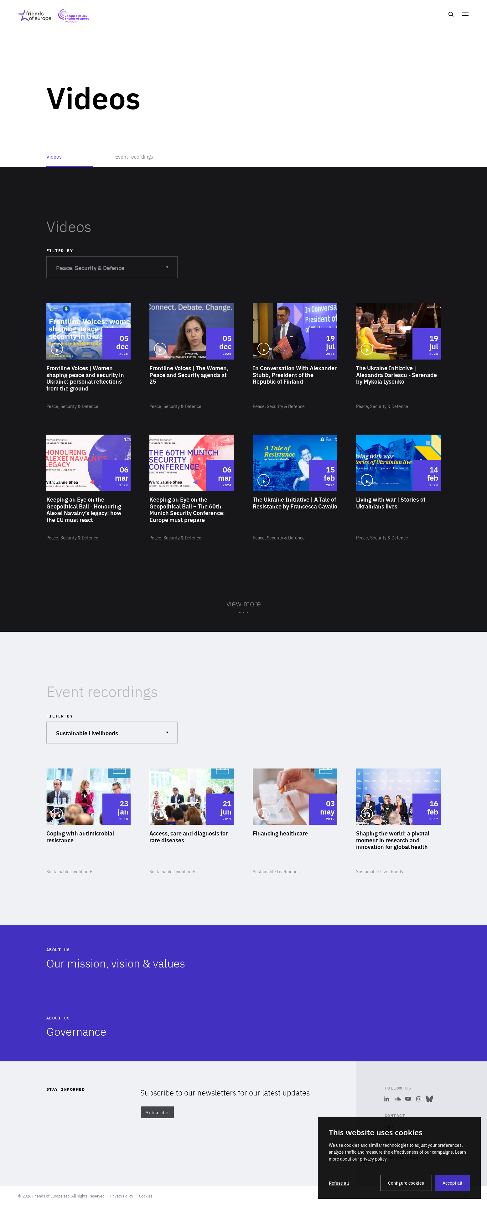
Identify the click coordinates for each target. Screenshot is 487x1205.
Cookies (146, 1195)
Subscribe (157, 1112)
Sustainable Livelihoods (112, 729)
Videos (54, 156)
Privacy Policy (121, 1195)
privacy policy (373, 1159)
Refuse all (339, 1183)
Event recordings (134, 156)
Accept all (452, 1183)
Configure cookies (406, 1183)
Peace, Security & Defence (112, 264)
